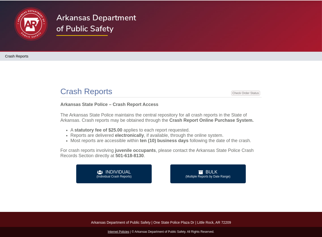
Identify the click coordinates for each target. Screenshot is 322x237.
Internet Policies (118, 231)
